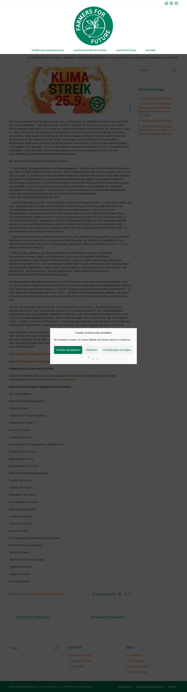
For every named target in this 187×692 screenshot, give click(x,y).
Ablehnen (91, 349)
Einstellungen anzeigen (117, 349)
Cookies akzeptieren (68, 349)
